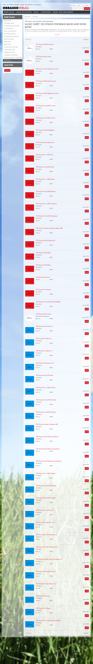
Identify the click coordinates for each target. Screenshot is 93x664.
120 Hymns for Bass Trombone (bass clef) (49, 228)
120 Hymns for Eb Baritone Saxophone (48, 461)
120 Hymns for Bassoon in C (45, 363)
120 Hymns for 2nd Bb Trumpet (46, 486)
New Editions (10, 4)
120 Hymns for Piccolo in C (44, 326)
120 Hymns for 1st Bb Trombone (46, 204)
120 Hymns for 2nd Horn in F (45, 522)
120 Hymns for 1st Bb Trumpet (45, 473)
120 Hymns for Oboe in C (44, 351)
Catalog (22, 4)
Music (36, 12)
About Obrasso (29, 4)
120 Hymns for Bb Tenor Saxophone (47, 449)
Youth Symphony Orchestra (13, 57)
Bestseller (16, 4)
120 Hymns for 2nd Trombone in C (47, 547)
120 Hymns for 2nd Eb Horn (45, 167)
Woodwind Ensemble (11, 47)
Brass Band (7, 20)
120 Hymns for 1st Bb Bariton (45, 179)
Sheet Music (9, 12)
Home (4, 4)
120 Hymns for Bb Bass (43, 265)
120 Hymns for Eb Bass (43, 253)
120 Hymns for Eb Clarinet (44, 375)
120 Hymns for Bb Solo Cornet (46, 81)
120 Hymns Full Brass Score (44, 44)
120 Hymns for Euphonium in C (46, 571)
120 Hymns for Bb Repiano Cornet (47, 93)
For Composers (37, 4)
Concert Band (8, 28)
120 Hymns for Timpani (43, 289)
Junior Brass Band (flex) (11, 26)
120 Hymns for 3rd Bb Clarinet (46, 412)
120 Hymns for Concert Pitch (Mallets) (48, 302)
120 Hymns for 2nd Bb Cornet (45, 106)
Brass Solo (7, 44)
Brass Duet (7, 42)
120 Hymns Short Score (43, 57)
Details (86, 51)
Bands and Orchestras (63, 12)
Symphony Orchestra (11, 55)
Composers (46, 12)
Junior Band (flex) (9, 34)
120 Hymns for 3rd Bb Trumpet (46, 498)
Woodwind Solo (9, 49)
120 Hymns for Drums (43, 277)
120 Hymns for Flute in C (44, 339)
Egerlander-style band (11, 36)
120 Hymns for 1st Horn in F (45, 510)
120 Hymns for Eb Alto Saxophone (47, 437)
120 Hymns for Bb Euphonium (45, 240)
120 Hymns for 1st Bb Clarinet (45, 388)
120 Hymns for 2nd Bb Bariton (46, 191)
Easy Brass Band (9, 23)
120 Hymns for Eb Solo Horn (45, 142)
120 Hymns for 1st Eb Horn (44, 155)
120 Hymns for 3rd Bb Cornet (45, 118)
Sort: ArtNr (28, 39)
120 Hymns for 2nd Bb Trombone (46, 216)
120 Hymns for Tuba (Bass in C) (46, 584)
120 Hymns (7, 60)
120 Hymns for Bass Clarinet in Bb (47, 424)
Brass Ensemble (9, 39)
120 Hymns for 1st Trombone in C (46, 535)
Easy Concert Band (10, 31)
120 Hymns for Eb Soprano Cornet (47, 69)
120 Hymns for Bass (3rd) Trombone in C (49, 559)
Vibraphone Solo (9, 52)
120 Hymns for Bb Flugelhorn (45, 130)
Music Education (24, 12)
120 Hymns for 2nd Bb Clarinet (46, 400)
